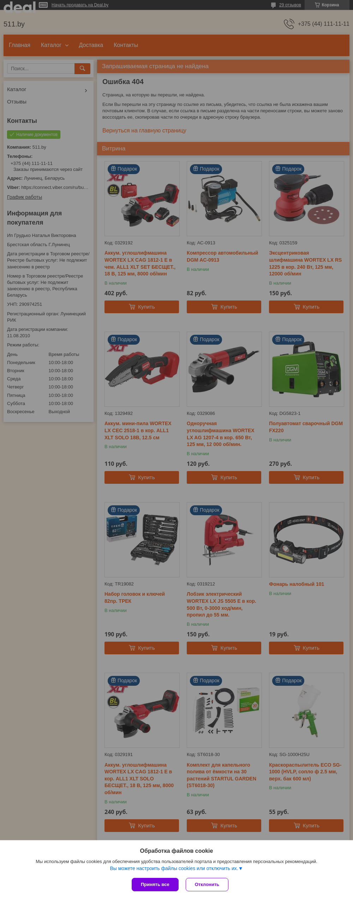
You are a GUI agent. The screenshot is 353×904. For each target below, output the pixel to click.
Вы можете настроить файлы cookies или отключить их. (174, 868)
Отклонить (207, 884)
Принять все (155, 884)
